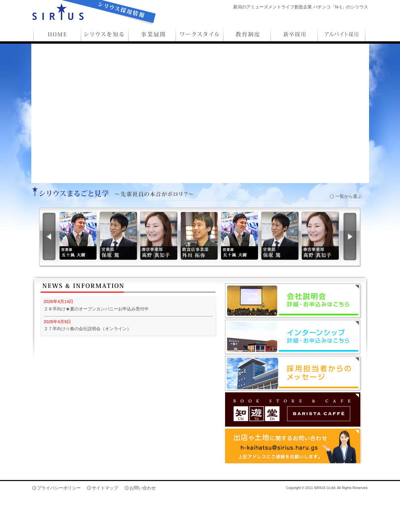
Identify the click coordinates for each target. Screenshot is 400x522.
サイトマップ (105, 487)
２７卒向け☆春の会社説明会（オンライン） (87, 328)
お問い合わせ (143, 487)
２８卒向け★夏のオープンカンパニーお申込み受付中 (96, 308)
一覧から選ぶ (348, 196)
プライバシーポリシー (59, 487)
